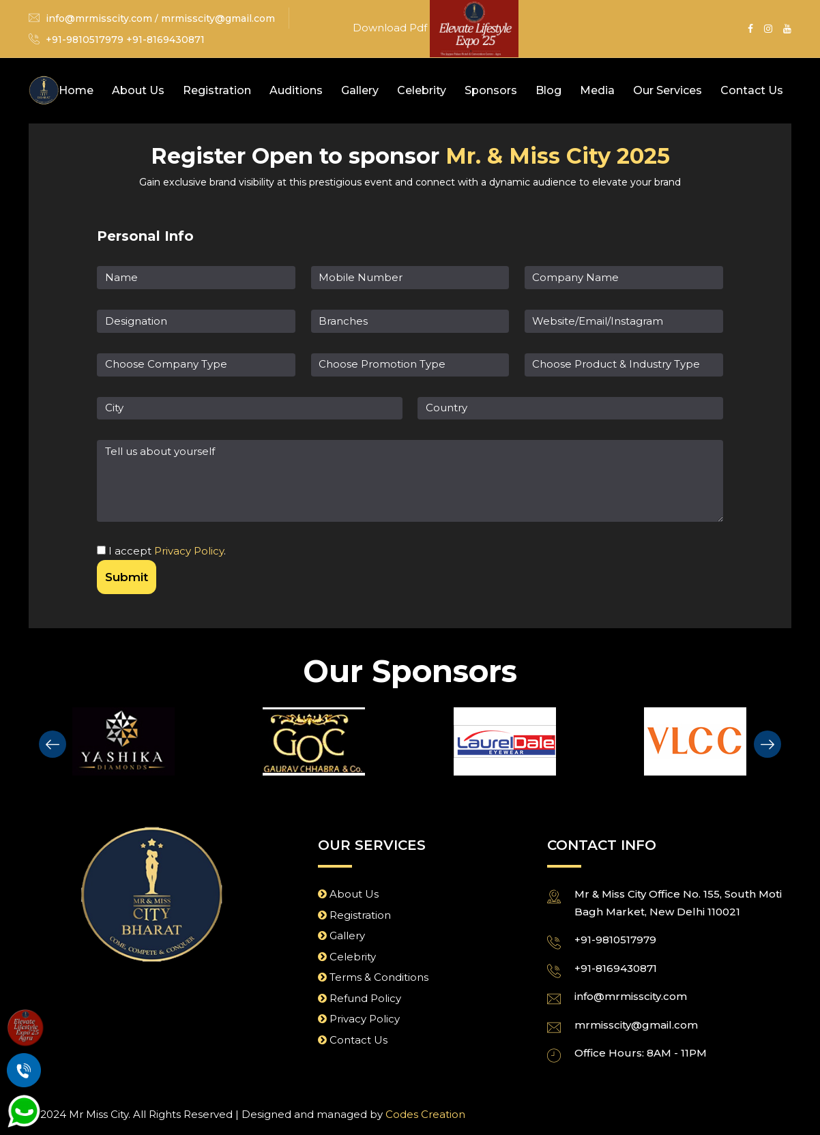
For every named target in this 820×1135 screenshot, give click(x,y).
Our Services (667, 90)
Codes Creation (425, 1112)
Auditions (296, 90)
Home (76, 90)
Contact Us (751, 90)
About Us (138, 90)
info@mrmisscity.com (99, 18)
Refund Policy (359, 996)
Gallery (360, 90)
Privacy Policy (189, 550)
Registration (217, 90)
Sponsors (491, 90)
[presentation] (52, 742)
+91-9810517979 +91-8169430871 (125, 39)
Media (597, 90)
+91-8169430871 (615, 966)
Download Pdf (391, 27)
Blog (548, 90)
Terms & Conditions (373, 976)
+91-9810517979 (615, 938)
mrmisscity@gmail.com (218, 18)
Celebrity (421, 90)
